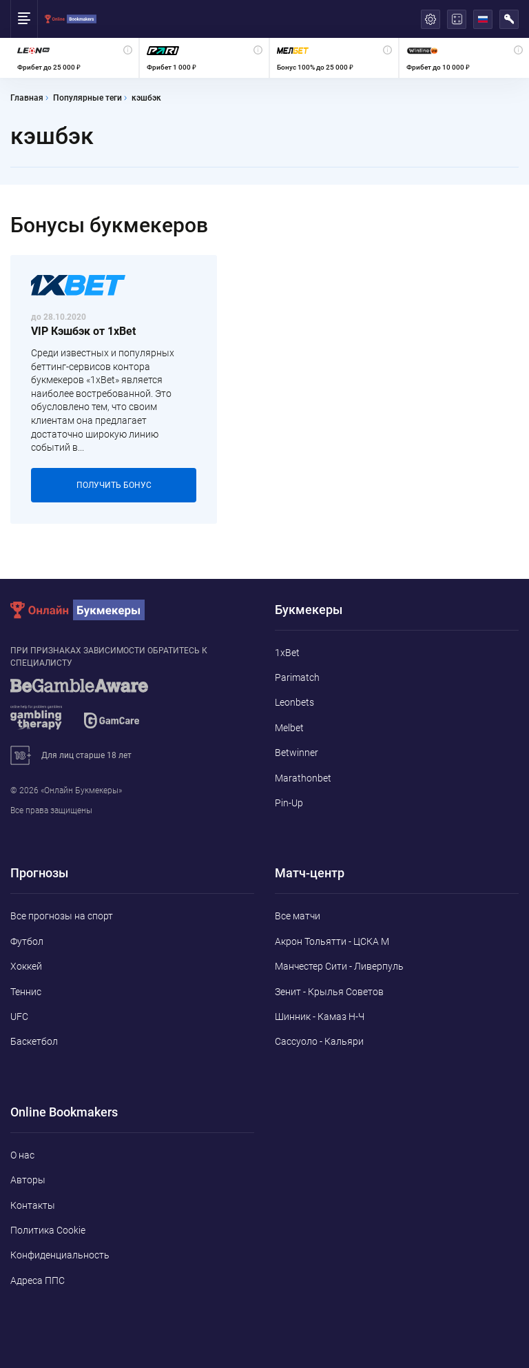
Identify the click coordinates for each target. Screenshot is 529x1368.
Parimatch (297, 677)
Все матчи (297, 915)
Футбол (26, 941)
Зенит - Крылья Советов (329, 991)
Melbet (289, 727)
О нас (22, 1155)
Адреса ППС (37, 1280)
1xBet (287, 652)
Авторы (27, 1179)
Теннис (25, 991)
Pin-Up (289, 802)
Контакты (32, 1205)
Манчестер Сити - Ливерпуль (339, 966)
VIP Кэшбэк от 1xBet (83, 331)
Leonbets (294, 702)
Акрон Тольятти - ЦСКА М (332, 941)
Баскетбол (34, 1041)
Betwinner (296, 752)
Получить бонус (114, 485)
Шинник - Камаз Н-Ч (319, 1016)
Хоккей (26, 966)
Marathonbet (303, 778)
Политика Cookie (47, 1230)
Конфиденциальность (60, 1254)
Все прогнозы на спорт (61, 915)
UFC (19, 1016)
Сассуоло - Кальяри (319, 1041)
